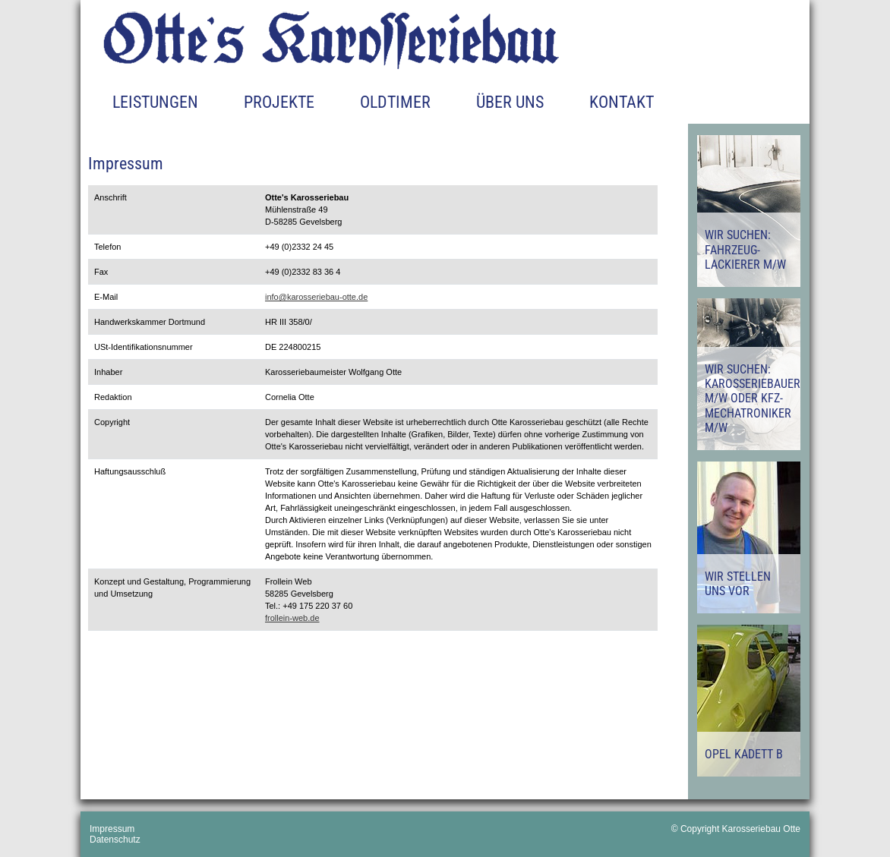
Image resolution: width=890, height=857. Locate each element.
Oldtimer (395, 102)
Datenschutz (115, 839)
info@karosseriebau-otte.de (316, 296)
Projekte (279, 102)
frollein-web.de (292, 617)
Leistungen (155, 102)
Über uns (510, 102)
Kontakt (621, 102)
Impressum (112, 829)
